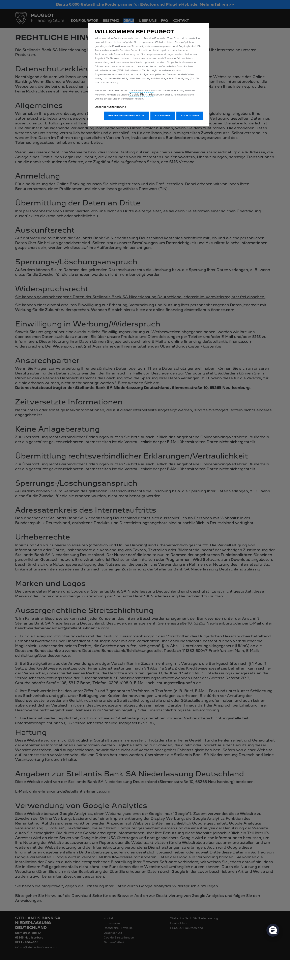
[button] (126, 116)
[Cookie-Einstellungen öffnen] (272, 930)
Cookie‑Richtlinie (141, 94)
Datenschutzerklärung (110, 106)
